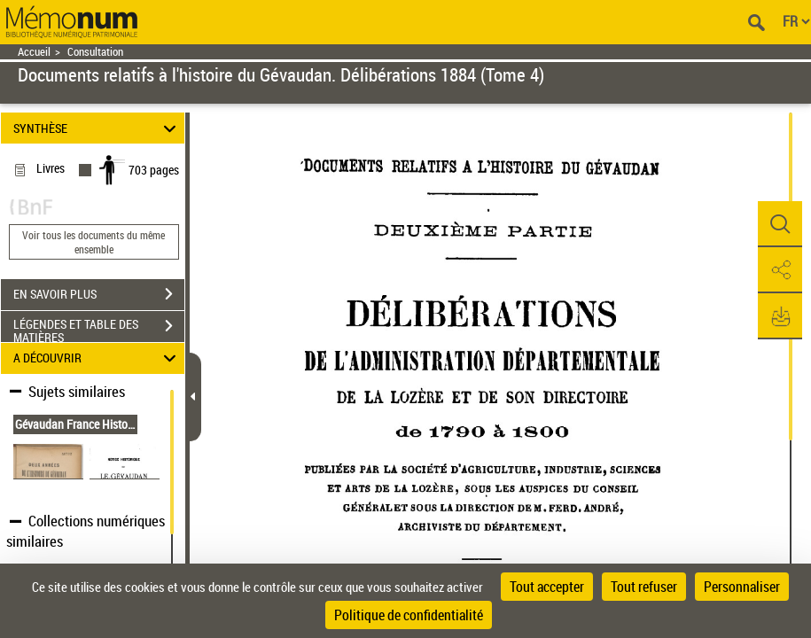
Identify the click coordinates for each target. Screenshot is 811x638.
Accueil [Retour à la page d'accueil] (34, 51)
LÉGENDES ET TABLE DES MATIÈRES (98, 328)
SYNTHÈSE (97, 128)
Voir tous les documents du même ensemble (93, 242)
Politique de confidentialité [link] (408, 615)
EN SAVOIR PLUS (98, 294)
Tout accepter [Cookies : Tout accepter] (547, 586)
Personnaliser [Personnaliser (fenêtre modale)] (742, 586)
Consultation (95, 51)
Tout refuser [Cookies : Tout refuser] (644, 586)
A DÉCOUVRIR (97, 358)
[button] (780, 224)
